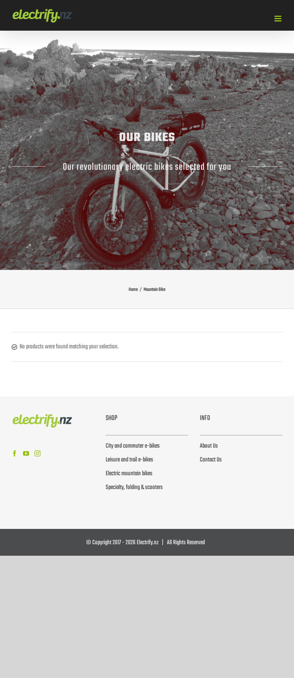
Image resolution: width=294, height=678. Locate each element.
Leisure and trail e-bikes (129, 460)
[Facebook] (14, 453)
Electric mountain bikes (129, 474)
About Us (209, 446)
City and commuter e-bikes (133, 446)
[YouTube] (26, 453)
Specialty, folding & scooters (134, 487)
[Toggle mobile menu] (278, 19)
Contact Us (211, 460)
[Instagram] (37, 453)
